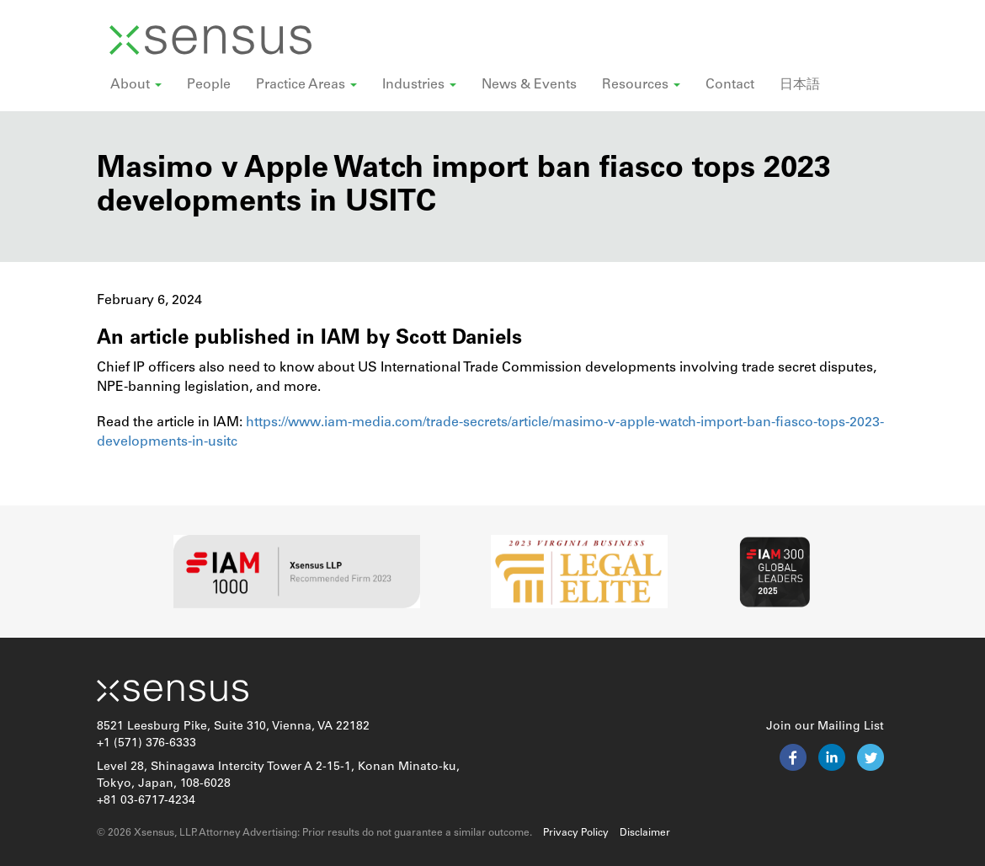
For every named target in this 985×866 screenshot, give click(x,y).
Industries (419, 85)
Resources (641, 85)
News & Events (529, 85)
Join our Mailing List (825, 726)
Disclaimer (645, 833)
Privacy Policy (576, 833)
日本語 (800, 85)
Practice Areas (306, 85)
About (136, 85)
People (209, 85)
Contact (729, 85)
